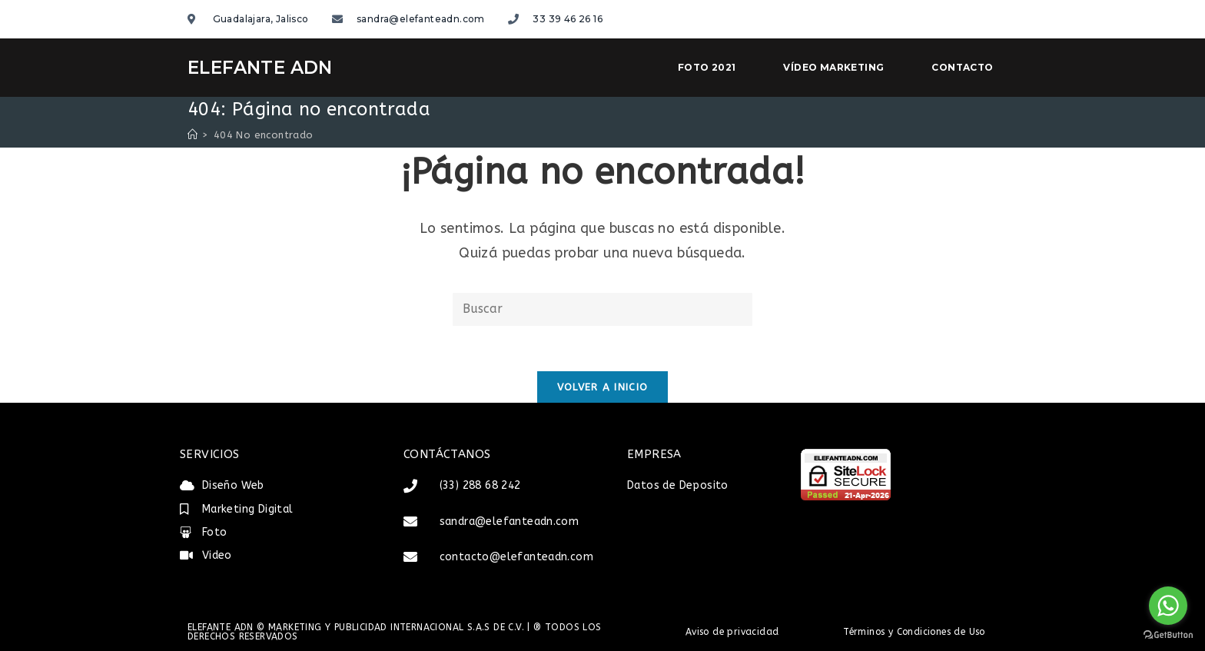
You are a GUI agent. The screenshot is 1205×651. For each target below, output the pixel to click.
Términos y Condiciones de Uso (914, 631)
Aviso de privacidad (732, 631)
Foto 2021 (707, 67)
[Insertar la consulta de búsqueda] (602, 309)
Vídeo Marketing (833, 67)
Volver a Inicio (603, 388)
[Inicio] (193, 135)
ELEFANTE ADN (260, 67)
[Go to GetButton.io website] (1168, 635)
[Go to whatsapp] (1168, 605)
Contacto (962, 67)
